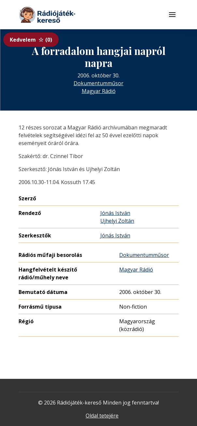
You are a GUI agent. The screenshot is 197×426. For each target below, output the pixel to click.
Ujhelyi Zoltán (117, 220)
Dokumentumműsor (98, 83)
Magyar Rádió (99, 91)
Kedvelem (31, 40)
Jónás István (115, 213)
